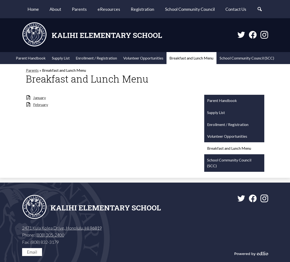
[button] (55, 9)
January (39, 97)
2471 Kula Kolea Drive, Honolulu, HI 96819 (62, 228)
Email (32, 252)
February (40, 104)
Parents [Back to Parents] (32, 70)
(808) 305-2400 (50, 235)
